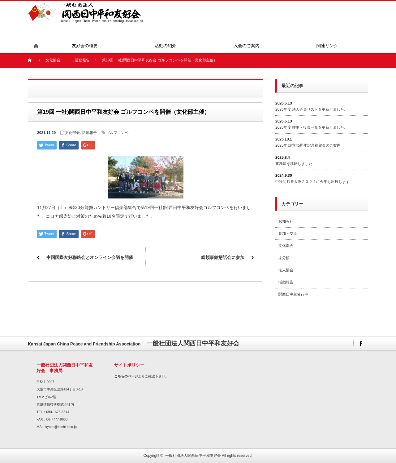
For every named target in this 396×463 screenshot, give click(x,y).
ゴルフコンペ (117, 133)
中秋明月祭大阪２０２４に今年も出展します (312, 182)
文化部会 (52, 60)
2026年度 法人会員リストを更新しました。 (311, 109)
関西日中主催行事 (293, 294)
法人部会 (285, 270)
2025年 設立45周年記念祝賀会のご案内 (308, 145)
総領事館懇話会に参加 (222, 257)
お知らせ (285, 221)
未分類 (284, 258)
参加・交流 (287, 233)
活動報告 (82, 60)
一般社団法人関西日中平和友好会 (193, 455)
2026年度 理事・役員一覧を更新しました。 (311, 127)
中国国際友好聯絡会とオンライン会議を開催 (89, 257)
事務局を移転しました (293, 164)
